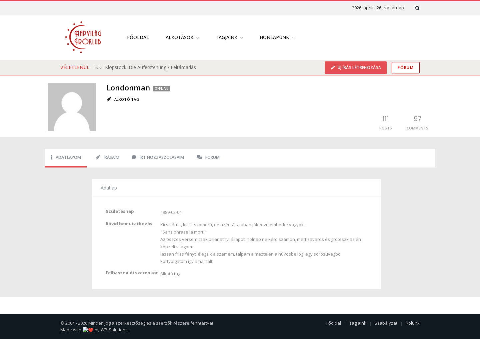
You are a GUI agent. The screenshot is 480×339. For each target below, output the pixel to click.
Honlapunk (274, 37)
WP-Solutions (108, 330)
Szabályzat (386, 323)
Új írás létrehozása (358, 67)
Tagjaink (226, 37)
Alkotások (179, 37)
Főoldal (138, 37)
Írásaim (107, 157)
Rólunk (413, 323)
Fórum (406, 67)
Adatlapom (66, 157)
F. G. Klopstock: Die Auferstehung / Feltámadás (145, 67)
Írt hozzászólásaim (158, 157)
